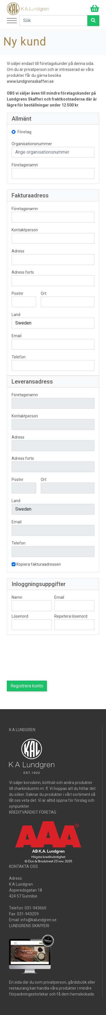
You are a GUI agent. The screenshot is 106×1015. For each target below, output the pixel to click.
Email (16, 336)
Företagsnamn (25, 165)
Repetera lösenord (70, 616)
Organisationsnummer (32, 143)
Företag (24, 132)
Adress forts (23, 272)
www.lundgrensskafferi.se (30, 81)
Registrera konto (26, 686)
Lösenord (20, 616)
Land (16, 314)
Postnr (17, 293)
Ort (43, 293)
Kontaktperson (25, 230)
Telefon (18, 357)
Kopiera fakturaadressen (38, 564)
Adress (18, 251)
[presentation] (50, 658)
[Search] (54, 20)
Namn (17, 597)
